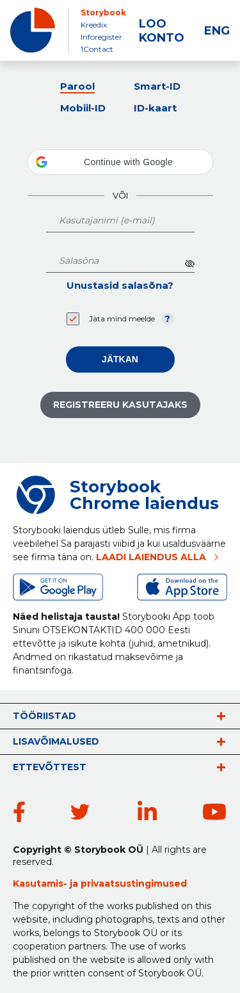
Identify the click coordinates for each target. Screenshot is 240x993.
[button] (120, 162)
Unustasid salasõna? (120, 285)
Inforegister (101, 37)
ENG (217, 31)
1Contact (97, 49)
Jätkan (120, 359)
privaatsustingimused (134, 883)
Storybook (103, 12)
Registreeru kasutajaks (120, 404)
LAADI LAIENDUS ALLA (151, 557)
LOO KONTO (161, 31)
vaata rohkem (221, 716)
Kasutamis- (41, 883)
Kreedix (94, 24)
